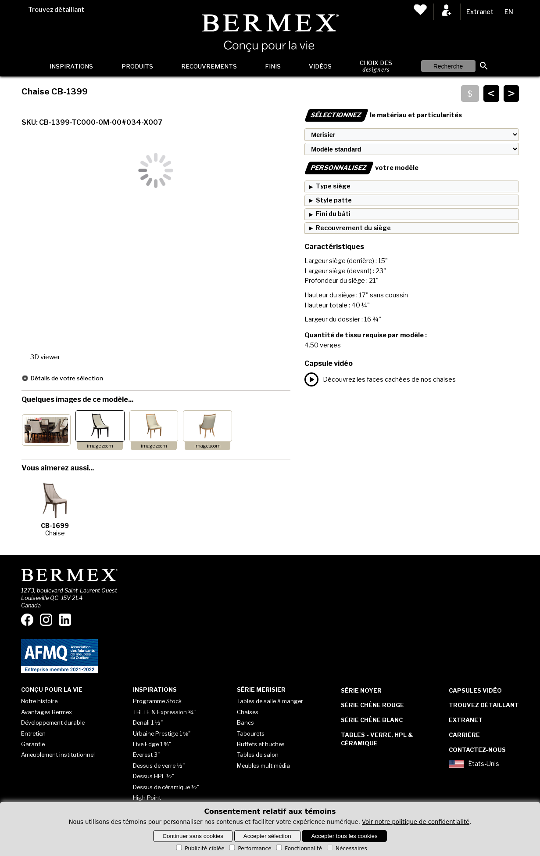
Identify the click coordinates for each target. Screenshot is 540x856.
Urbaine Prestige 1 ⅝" (161, 733)
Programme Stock (157, 700)
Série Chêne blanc (372, 719)
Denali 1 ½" (148, 722)
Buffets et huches (261, 744)
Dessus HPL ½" (153, 776)
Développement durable (53, 722)
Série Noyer (361, 690)
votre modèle (361, 168)
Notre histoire (39, 700)
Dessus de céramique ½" (166, 787)
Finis (273, 66)
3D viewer (45, 357)
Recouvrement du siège (353, 228)
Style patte (334, 200)
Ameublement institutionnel (58, 754)
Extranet (480, 12)
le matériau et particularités (383, 115)
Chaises (247, 711)
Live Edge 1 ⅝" (152, 744)
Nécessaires (346, 848)
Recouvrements (209, 66)
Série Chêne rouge (372, 704)
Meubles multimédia (263, 765)
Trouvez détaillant (56, 10)
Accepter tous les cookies (344, 836)
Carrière (464, 734)
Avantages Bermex (46, 711)
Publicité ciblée (199, 848)
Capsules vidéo (475, 690)
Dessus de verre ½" (159, 765)
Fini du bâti (333, 214)
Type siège (333, 186)
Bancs (245, 722)
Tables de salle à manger (270, 700)
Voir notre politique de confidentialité (415, 822)
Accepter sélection (267, 836)
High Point (147, 797)
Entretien (33, 733)
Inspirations (71, 66)
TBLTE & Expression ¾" (164, 711)
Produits (137, 66)
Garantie (33, 744)
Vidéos (320, 66)
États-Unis (474, 764)
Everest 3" (146, 754)
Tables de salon (258, 754)
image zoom (100, 446)
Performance (249, 848)
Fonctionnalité (298, 848)
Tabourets (251, 733)
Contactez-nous (477, 749)
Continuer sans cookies (192, 836)
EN (508, 12)
